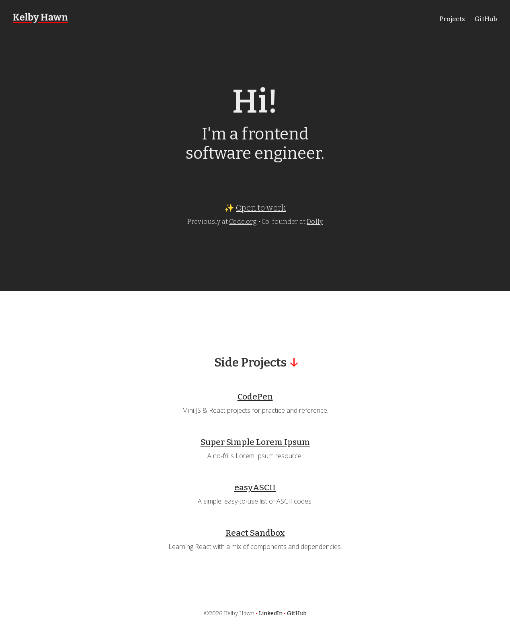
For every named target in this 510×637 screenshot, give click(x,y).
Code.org (243, 221)
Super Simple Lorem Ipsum (255, 442)
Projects (452, 19)
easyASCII (255, 488)
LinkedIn (271, 613)
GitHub (486, 19)
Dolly (315, 221)
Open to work (261, 208)
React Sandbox (255, 533)
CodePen (255, 397)
